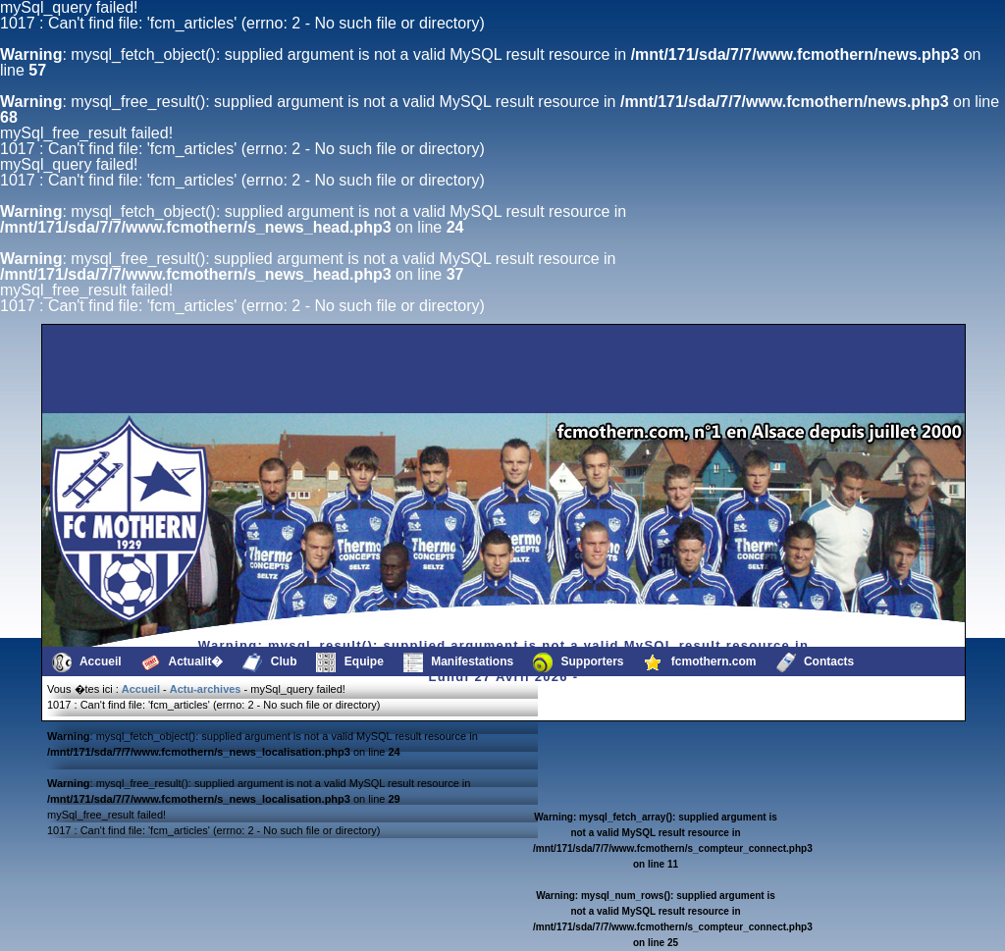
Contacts (815, 662)
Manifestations (458, 662)
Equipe (349, 662)
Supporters (578, 662)
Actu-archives (205, 689)
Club (269, 662)
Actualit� (182, 662)
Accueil (87, 662)
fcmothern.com (700, 662)
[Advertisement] (144, 369)
